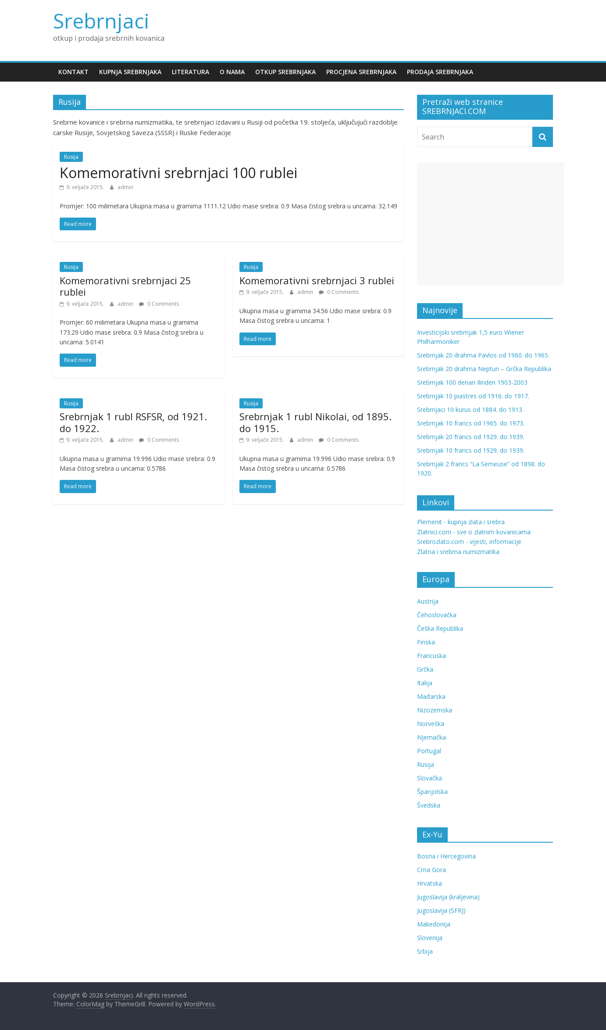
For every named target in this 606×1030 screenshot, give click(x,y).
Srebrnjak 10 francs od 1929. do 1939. (470, 450)
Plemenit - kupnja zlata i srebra (461, 522)
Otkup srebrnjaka (285, 72)
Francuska (431, 655)
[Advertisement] (490, 223)
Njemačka (431, 737)
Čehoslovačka (436, 615)
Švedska (428, 805)
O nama (232, 72)
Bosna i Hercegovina (446, 856)
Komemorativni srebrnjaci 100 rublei (178, 172)
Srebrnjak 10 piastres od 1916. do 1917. (473, 396)
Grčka (425, 669)
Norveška (430, 723)
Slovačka (429, 778)
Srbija (425, 951)
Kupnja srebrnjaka (130, 72)
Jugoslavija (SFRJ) (441, 910)
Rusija (71, 157)
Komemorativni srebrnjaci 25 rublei (125, 286)
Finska (426, 642)
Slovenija (429, 937)
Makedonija (433, 924)
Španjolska (432, 791)
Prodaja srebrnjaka (440, 72)
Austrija (427, 601)
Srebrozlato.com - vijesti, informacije (469, 541)
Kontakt (73, 72)
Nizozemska (434, 710)
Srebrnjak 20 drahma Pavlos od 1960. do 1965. (483, 355)
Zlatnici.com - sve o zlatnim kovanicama (474, 532)
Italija (424, 683)
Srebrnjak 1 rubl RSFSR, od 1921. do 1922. (133, 422)
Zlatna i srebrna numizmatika (458, 551)
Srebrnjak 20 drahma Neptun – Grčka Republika (484, 369)
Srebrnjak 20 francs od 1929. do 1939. (470, 437)
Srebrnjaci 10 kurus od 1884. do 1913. (470, 409)
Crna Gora (431, 869)
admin (125, 187)
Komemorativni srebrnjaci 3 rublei (316, 280)
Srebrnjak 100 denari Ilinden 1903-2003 (472, 382)
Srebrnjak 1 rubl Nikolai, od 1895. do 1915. (315, 422)
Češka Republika (440, 628)
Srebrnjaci (101, 20)
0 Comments (159, 304)
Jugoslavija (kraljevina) (448, 897)
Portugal (429, 751)
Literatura (190, 72)
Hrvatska (429, 883)
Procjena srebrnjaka (361, 72)
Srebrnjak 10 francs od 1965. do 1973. (470, 423)
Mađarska (431, 696)
